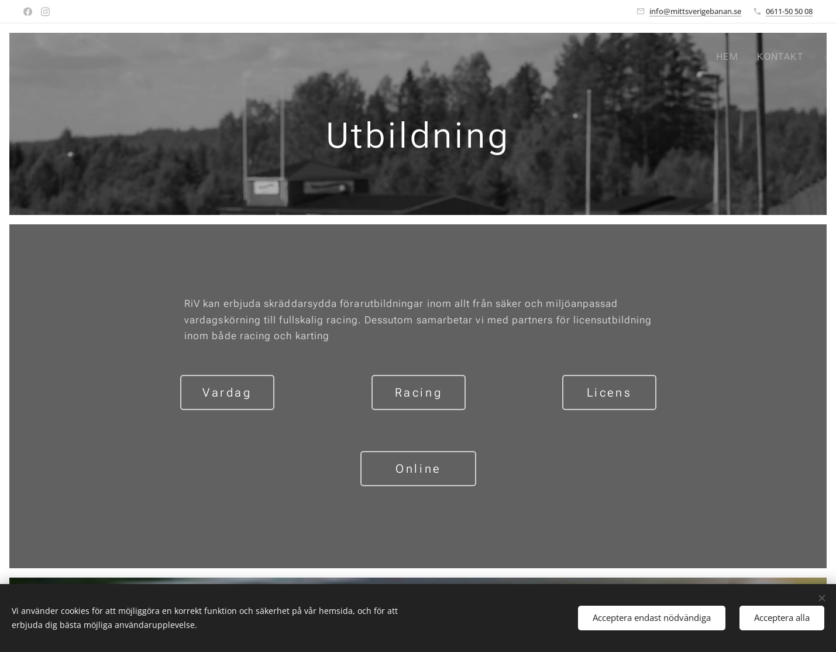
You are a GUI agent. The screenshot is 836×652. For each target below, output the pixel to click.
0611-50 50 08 (789, 11)
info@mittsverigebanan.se (695, 11)
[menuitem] (730, 56)
